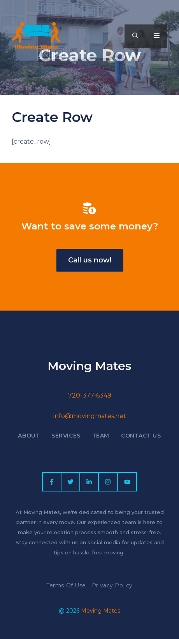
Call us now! (89, 260)
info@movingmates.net (89, 416)
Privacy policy (112, 585)
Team (100, 435)
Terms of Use (66, 585)
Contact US (141, 435)
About (29, 435)
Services (65, 435)
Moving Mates (100, 610)
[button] (135, 36)
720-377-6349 (89, 395)
